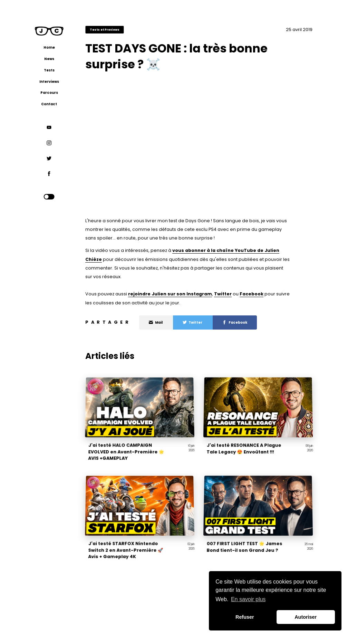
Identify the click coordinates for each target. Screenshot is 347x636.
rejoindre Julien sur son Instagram (170, 294)
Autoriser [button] (306, 617)
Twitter (223, 294)
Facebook (251, 294)
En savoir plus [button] (248, 599)
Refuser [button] (244, 617)
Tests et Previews (104, 30)
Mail (156, 322)
